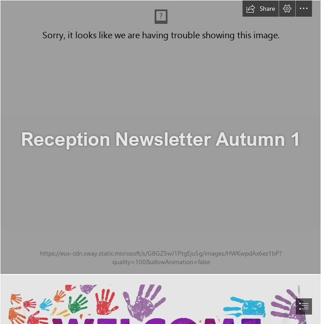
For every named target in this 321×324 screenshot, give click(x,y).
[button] (261, 8)
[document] (160, 162)
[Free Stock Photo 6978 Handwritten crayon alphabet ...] (160, 137)
